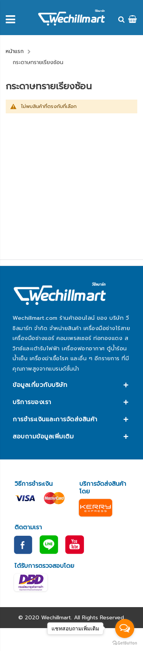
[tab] (71, 385)
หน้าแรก (15, 51)
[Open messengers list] (124, 628)
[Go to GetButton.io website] (124, 643)
